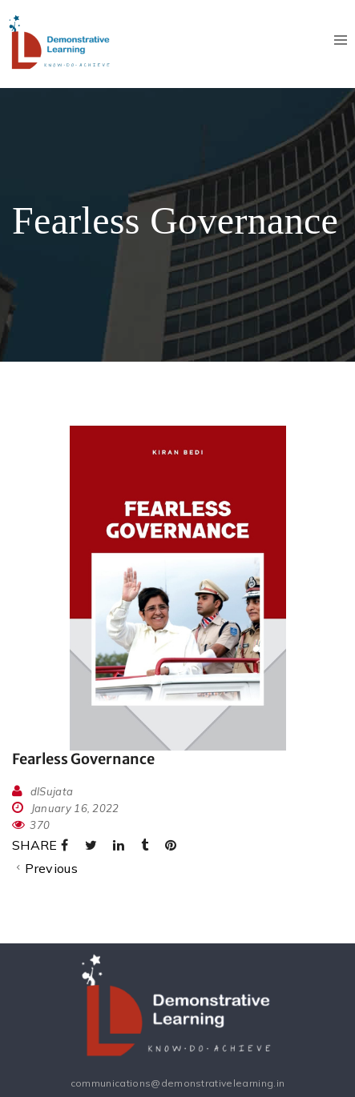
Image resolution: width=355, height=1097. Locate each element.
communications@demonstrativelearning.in (177, 1083)
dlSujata (52, 791)
